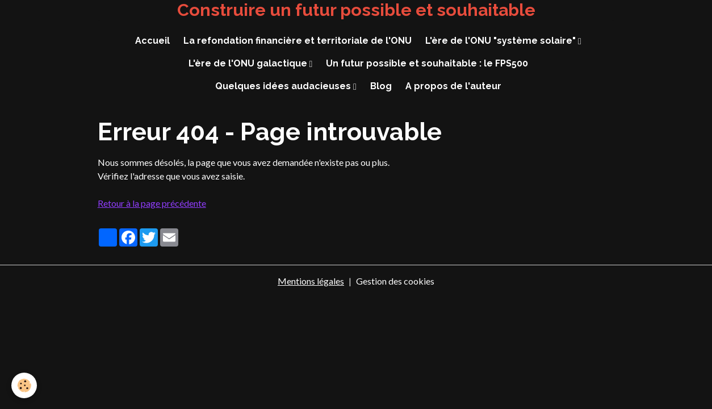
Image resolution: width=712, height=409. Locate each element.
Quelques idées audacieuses (284, 86)
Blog (381, 86)
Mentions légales (311, 281)
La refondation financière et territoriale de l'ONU (297, 40)
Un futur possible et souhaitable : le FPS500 (427, 63)
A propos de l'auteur (453, 86)
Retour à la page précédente (152, 203)
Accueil (152, 40)
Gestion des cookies (395, 281)
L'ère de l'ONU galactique (249, 63)
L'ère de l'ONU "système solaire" (501, 40)
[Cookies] (24, 385)
